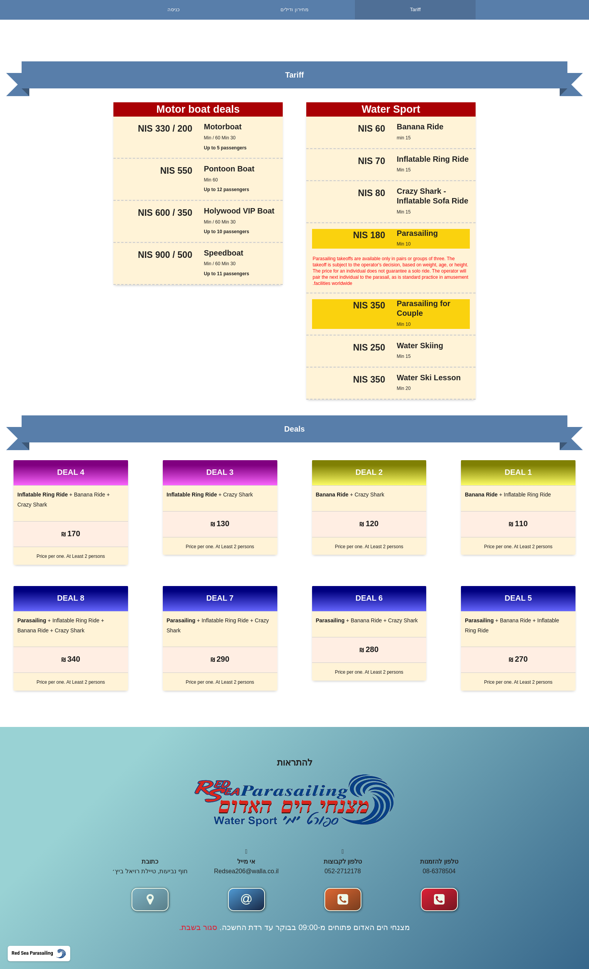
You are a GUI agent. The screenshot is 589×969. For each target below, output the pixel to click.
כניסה (173, 9)
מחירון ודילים (294, 9)
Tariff (415, 9)
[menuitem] (173, 9)
